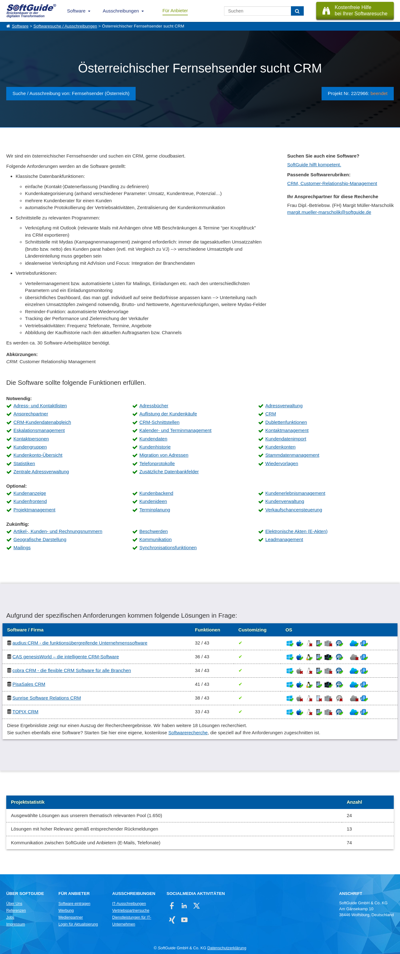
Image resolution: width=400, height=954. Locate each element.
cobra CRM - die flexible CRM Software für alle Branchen (71, 670)
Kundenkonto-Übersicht (37, 455)
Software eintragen (74, 903)
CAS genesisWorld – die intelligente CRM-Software (65, 656)
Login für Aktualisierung (78, 924)
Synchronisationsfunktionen (168, 547)
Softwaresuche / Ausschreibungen (65, 26)
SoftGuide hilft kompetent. (314, 164)
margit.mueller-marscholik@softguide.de (329, 212)
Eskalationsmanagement (39, 430)
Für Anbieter (175, 10)
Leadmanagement (284, 539)
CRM (270, 413)
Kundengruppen (30, 446)
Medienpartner (70, 917)
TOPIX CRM (25, 711)
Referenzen (16, 910)
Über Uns (14, 903)
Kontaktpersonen (31, 438)
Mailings (22, 547)
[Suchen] (297, 11)
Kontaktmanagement (286, 430)
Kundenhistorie (155, 446)
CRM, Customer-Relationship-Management (332, 183)
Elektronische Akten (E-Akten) (296, 531)
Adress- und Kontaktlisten (40, 405)
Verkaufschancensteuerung (293, 509)
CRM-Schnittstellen (159, 422)
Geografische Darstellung (39, 539)
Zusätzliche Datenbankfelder (169, 471)
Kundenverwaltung (284, 501)
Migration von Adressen (163, 455)
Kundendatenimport (285, 438)
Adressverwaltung (283, 405)
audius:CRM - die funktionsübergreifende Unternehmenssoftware (80, 642)
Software (76, 10)
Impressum (15, 924)
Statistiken (24, 463)
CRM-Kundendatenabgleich (42, 422)
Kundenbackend (156, 493)
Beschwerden (153, 531)
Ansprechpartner (30, 413)
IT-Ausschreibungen (129, 903)
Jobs (10, 917)
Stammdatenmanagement (292, 455)
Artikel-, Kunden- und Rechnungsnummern (57, 531)
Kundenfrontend (30, 501)
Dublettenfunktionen (286, 422)
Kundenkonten (280, 446)
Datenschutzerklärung (227, 948)
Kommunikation (155, 539)
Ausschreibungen (121, 10)
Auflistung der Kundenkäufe (168, 413)
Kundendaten (153, 438)
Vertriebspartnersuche (130, 910)
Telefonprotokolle (157, 463)
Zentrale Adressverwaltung (41, 471)
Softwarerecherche (188, 732)
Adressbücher (153, 405)
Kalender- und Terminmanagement (175, 430)
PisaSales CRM (28, 684)
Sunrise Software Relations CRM (46, 697)
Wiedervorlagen (281, 463)
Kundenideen (153, 501)
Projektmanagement (34, 509)
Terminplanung (154, 509)
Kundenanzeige (29, 493)
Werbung (66, 910)
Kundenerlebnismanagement (295, 493)
